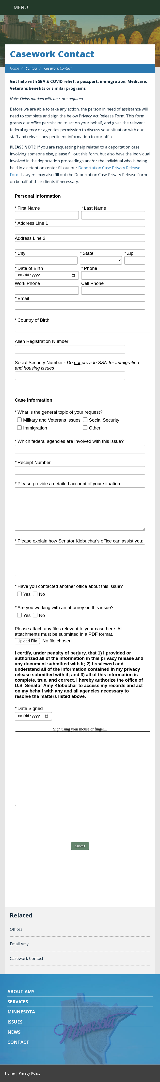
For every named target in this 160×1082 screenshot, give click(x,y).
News (13, 1032)
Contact (31, 68)
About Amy (20, 991)
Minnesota (21, 1012)
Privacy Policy (29, 1073)
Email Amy (19, 944)
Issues (14, 1022)
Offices (16, 929)
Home (14, 68)
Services (17, 1002)
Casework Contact (52, 54)
